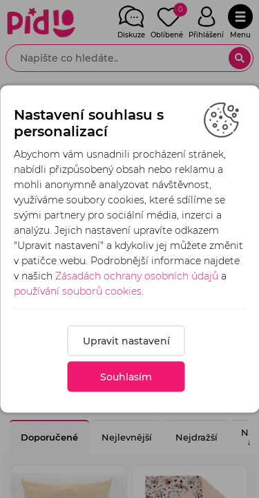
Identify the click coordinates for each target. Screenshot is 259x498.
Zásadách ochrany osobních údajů (136, 276)
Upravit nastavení (126, 341)
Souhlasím (126, 377)
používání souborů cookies (78, 291)
